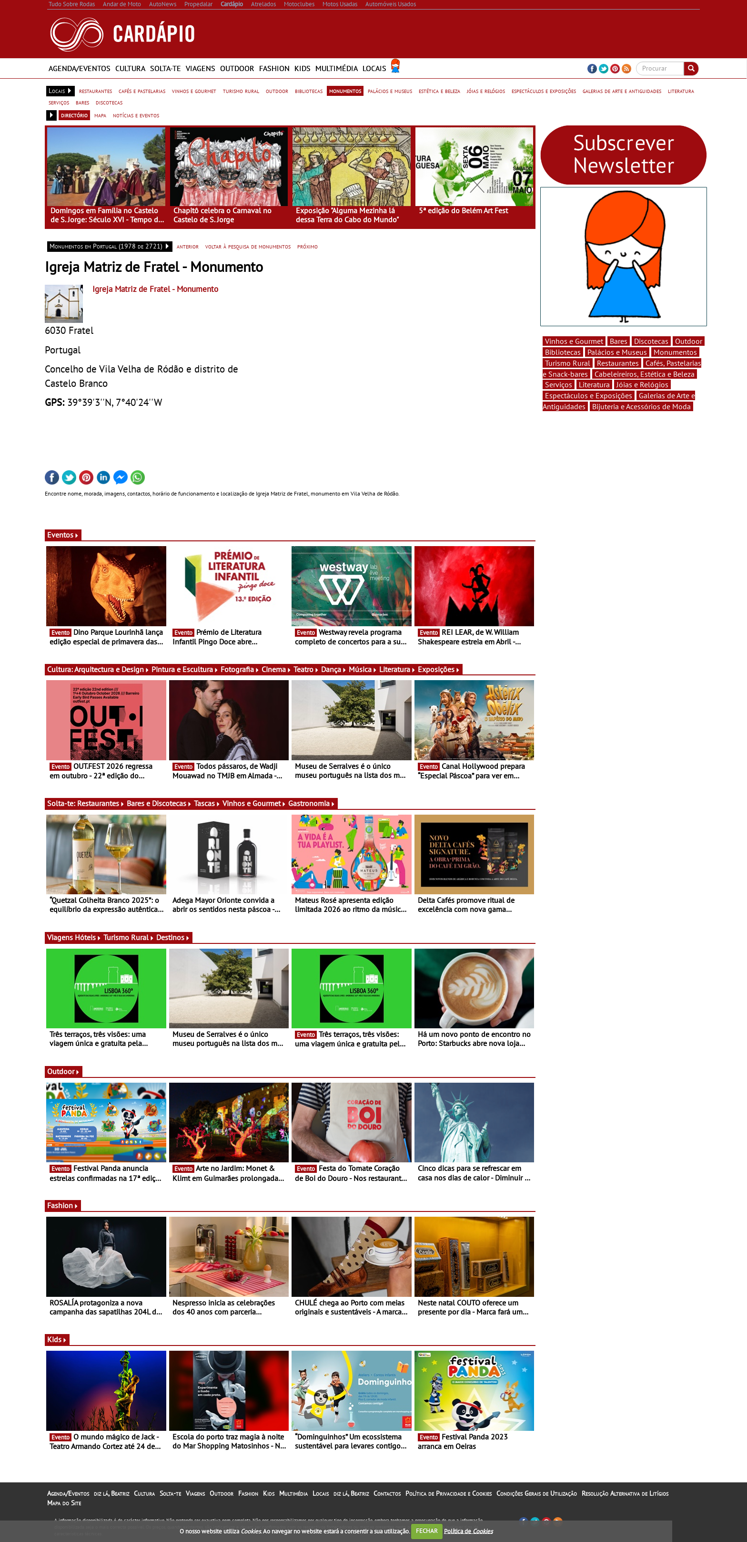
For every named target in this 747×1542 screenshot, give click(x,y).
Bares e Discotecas (159, 803)
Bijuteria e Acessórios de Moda (641, 406)
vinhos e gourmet (194, 90)
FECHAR (427, 1531)
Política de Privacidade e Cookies (448, 1493)
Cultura (130, 68)
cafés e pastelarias (142, 90)
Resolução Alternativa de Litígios (625, 1493)
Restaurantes (101, 803)
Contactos (387, 1493)
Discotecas (651, 341)
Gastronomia (311, 803)
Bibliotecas (563, 352)
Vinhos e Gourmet (254, 803)
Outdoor (237, 68)
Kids (302, 68)
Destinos (173, 937)
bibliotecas (309, 90)
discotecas (109, 102)
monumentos (345, 90)
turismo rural (241, 90)
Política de (468, 1531)
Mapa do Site (64, 1503)
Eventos (63, 534)
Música (363, 669)
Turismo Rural (128, 937)
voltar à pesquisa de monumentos (248, 246)
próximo (307, 246)
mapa (100, 115)
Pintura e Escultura (185, 669)
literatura (681, 90)
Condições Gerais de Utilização (536, 1493)
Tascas (207, 803)
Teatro (306, 669)
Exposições (439, 669)
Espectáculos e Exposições (588, 395)
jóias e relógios (486, 90)
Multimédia (336, 68)
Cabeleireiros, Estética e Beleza (645, 374)
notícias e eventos (136, 115)
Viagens (200, 68)
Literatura (397, 669)
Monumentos (675, 352)
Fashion (274, 68)
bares (82, 102)
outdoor (277, 90)
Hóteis (88, 937)
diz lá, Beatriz (111, 1493)
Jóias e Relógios (642, 384)
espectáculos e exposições (544, 90)
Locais (374, 68)
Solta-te (165, 68)
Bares (618, 341)
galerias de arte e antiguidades (622, 90)
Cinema (277, 669)
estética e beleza (439, 90)
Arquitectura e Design (112, 669)
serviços (59, 102)
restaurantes (95, 90)
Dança (334, 669)
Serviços (558, 384)
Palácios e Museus (617, 352)
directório (74, 115)
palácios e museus (390, 90)
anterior (188, 246)
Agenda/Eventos (80, 68)
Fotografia (240, 669)
